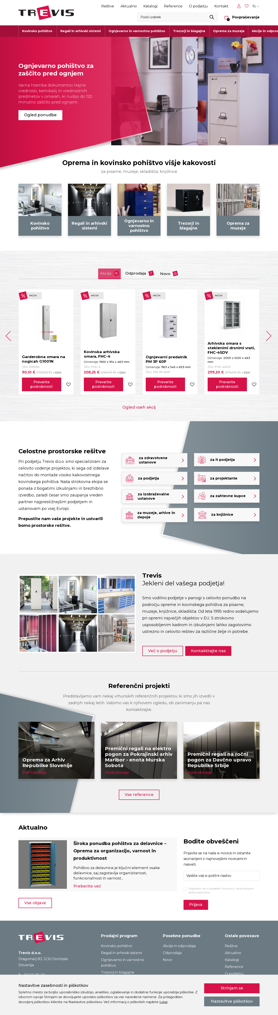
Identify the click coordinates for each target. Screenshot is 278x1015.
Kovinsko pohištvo (116, 942)
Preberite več (87, 882)
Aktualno (129, 6)
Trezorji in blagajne (117, 968)
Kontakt (221, 6)
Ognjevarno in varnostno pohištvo (122, 958)
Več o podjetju (162, 646)
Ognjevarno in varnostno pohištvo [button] (137, 31)
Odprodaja (140, 272)
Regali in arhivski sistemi (121, 949)
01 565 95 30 (32, 971)
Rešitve (107, 6)
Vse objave (35, 899)
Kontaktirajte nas (212, 646)
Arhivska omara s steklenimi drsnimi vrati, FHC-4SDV (231, 347)
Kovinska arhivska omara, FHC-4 (102, 353)
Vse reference (139, 790)
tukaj (163, 1002)
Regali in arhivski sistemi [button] (80, 31)
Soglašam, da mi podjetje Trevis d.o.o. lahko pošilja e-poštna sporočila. (222, 886)
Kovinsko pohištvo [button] (37, 31)
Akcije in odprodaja (179, 942)
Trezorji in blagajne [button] (189, 31)
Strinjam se (232, 988)
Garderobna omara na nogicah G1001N (43, 358)
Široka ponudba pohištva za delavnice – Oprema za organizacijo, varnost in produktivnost (124, 846)
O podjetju (198, 6)
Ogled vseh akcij (139, 406)
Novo (180, 272)
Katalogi (150, 6)
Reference (173, 6)
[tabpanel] (139, 91)
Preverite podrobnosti (41, 383)
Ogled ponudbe (40, 115)
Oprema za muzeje (229, 31)
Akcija (99, 272)
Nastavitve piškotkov (232, 1001)
